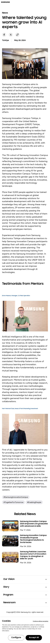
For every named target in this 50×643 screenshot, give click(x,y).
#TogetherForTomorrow (13, 502)
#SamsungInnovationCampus (16, 497)
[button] (25, 579)
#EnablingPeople (34, 502)
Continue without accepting (40, 621)
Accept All (34, 638)
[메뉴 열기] (47, 2)
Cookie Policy (31, 629)
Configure (16, 638)
